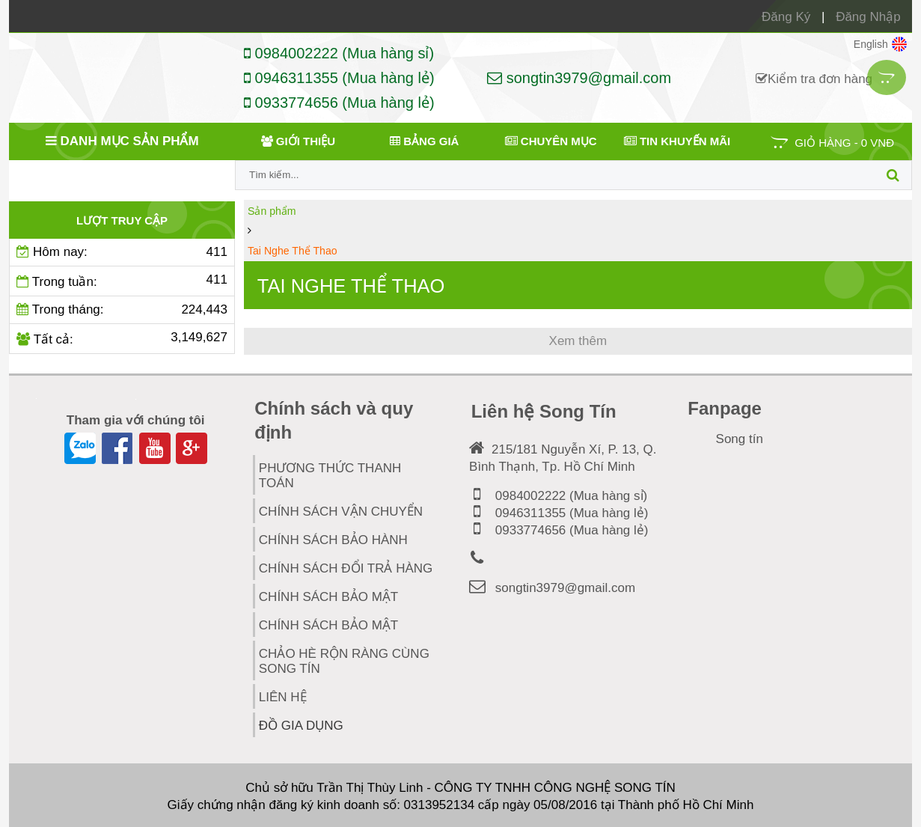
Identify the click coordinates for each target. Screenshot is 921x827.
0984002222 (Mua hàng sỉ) (339, 53)
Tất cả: (121, 338)
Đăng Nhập (868, 17)
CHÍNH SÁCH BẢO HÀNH (333, 539)
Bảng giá (424, 141)
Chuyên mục (551, 141)
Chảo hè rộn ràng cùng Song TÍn (344, 660)
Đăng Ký (786, 17)
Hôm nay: (121, 252)
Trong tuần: (121, 280)
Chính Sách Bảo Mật (328, 624)
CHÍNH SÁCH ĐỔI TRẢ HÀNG (345, 568)
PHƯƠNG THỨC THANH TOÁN (330, 474)
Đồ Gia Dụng (316, 722)
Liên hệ (283, 696)
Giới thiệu (298, 141)
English (880, 44)
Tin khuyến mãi (677, 141)
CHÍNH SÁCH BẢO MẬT (328, 596)
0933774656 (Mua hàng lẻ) (339, 102)
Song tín (739, 438)
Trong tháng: (121, 309)
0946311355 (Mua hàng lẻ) (339, 78)
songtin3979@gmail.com (579, 78)
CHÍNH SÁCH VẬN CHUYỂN (341, 511)
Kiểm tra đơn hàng (814, 79)
